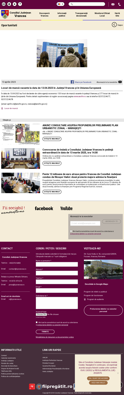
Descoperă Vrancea (44, 14)
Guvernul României (49, 366)
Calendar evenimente (8, 358)
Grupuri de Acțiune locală (10, 368)
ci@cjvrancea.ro (15, 299)
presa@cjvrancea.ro (16, 285)
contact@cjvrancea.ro (17, 269)
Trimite (45, 332)
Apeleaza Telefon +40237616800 (120, 4)
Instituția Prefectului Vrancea (52, 360)
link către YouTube (66, 208)
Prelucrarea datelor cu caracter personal (103, 310)
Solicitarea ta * (42, 295)
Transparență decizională (81, 14)
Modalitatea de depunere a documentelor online (55, 337)
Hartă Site (117, 14)
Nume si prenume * (43, 261)
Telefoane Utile (6, 371)
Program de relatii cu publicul (95, 292)
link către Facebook (44, 208)
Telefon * (39, 278)
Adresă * (39, 269)
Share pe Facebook (83, 82)
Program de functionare (93, 295)
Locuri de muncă (11, 108)
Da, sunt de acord (98, 378)
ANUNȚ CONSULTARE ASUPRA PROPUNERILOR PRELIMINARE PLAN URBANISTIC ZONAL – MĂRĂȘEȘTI (80, 127)
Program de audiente (95, 299)
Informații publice (62, 14)
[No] (118, 373)
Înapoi (117, 25)
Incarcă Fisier (41, 312)
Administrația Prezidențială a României (56, 368)
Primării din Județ (7, 363)
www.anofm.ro (80, 96)
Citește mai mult (52, 139)
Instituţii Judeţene (7, 360)
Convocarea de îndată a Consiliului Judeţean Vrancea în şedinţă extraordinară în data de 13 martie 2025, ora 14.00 (78, 151)
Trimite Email (113, 4)
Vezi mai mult (98, 383)
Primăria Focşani (48, 363)
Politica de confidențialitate (10, 376)
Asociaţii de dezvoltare (9, 366)
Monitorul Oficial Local (102, 14)
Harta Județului (48, 371)
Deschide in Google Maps (96, 284)
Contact (4, 355)
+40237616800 (15, 263)
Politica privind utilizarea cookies (12, 374)
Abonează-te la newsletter (107, 82)
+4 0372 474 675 (15, 281)
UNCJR (45, 357)
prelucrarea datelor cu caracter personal (85, 234)
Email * (38, 287)
